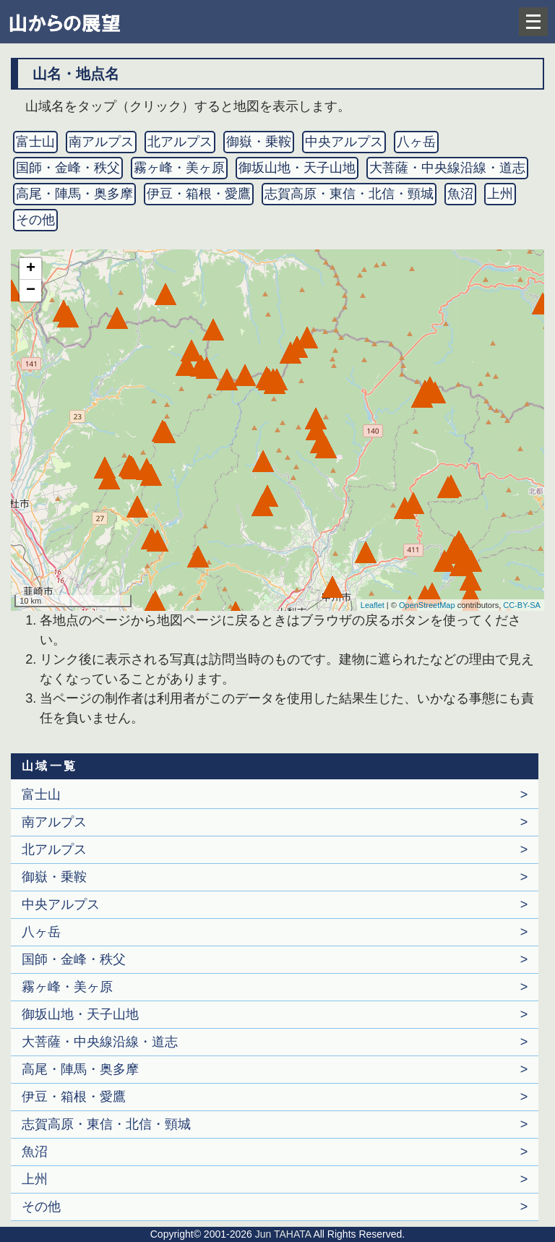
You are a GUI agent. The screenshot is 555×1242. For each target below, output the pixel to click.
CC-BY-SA (522, 605)
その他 (35, 220)
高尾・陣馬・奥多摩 (74, 194)
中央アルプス (344, 141)
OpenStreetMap (427, 605)
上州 (500, 194)
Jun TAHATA (281, 1234)
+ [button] (30, 269)
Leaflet (372, 605)
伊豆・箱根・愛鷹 (199, 194)
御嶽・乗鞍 (258, 141)
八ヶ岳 (416, 141)
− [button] (30, 290)
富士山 (35, 141)
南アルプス (101, 141)
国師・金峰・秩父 (68, 167)
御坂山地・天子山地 (297, 167)
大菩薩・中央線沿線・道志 (447, 167)
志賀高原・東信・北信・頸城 (349, 194)
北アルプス (179, 141)
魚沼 (460, 194)
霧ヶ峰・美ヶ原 (179, 167)
